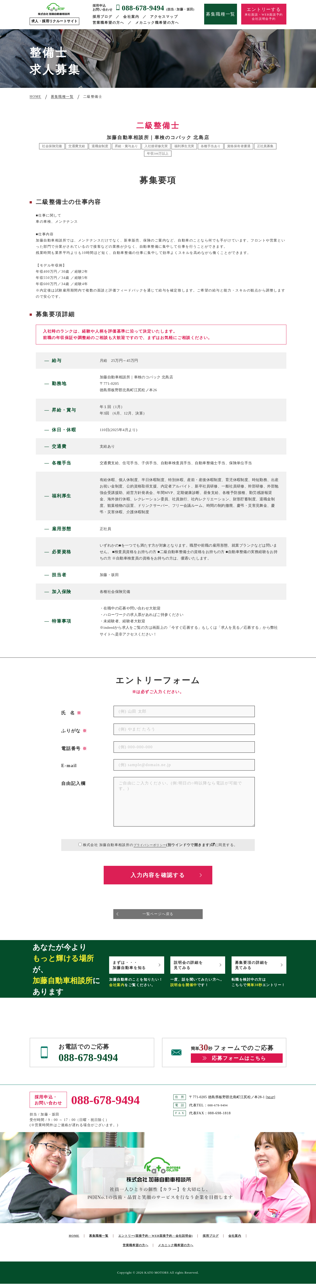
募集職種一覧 (220, 14)
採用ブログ (103, 17)
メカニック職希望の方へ (157, 22)
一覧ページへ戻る (158, 915)
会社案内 (131, 17)
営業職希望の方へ (108, 22)
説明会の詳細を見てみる (191, 966)
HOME (77, 1238)
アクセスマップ (164, 17)
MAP (271, 1099)
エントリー (168, 1238)
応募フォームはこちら (239, 1060)
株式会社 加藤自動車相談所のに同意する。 (160, 845)
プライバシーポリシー (150, 845)
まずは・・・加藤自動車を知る (133, 966)
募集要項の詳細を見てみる (255, 966)
